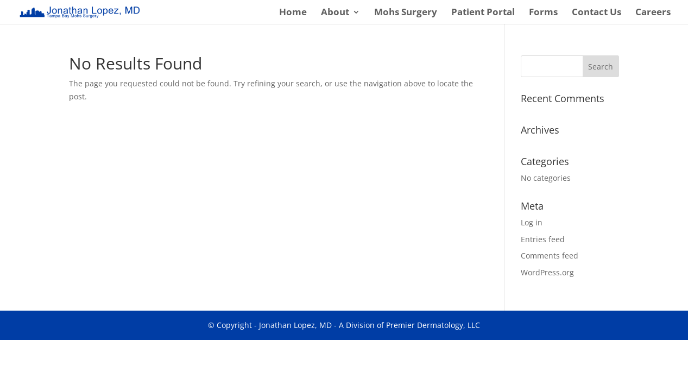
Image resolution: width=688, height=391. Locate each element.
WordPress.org (547, 272)
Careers (653, 13)
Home (293, 13)
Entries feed (543, 239)
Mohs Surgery (405, 13)
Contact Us (596, 13)
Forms (543, 13)
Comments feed (549, 255)
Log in (531, 222)
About (335, 13)
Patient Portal (483, 13)
